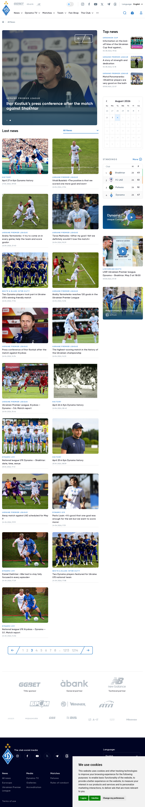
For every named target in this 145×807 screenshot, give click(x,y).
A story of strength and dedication (115, 63)
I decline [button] (95, 798)
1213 (67, 640)
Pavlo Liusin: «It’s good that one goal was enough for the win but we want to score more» (74, 512)
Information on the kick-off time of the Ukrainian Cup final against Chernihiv (116, 45)
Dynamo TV (32, 773)
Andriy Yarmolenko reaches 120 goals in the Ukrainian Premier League (73, 293)
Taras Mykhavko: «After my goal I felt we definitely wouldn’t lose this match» (74, 236)
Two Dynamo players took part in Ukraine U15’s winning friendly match (24, 293)
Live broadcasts (112, 271)
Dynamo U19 (8, 451)
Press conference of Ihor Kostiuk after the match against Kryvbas (24, 348)
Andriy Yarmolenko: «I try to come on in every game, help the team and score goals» (22, 237)
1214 (75, 640)
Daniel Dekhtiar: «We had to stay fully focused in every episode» (22, 568)
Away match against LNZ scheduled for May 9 (23, 510)
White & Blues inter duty (16, 288)
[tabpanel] (49, 77)
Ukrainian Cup (110, 38)
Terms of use (9, 796)
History (6, 177)
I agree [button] (83, 798)
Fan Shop (74, 13)
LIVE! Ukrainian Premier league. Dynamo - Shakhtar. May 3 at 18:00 (121, 276)
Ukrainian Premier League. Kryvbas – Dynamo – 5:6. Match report (21, 402)
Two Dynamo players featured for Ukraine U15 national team (75, 568)
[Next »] (87, 640)
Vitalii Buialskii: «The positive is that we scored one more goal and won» (72, 182)
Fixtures (54, 773)
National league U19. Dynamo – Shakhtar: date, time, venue (24, 456)
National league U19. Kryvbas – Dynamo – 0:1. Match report (24, 622)
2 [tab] (10, 120)
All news (6, 773)
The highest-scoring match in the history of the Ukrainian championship (74, 348)
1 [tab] (7, 120)
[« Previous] (14, 640)
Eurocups (7, 778)
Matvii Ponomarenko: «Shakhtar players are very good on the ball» (115, 81)
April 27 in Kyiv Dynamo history (18, 180)
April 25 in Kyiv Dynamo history (68, 454)
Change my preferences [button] (113, 798)
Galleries (31, 778)
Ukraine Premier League (23, 98)
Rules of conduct (59, 778)
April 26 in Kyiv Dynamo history (68, 400)
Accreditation (33, 782)
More (137, 161)
